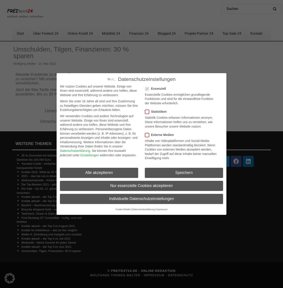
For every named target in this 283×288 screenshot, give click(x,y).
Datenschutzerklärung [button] (143, 209)
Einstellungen (89, 155)
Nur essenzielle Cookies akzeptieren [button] (141, 185)
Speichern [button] (184, 172)
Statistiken (157, 112)
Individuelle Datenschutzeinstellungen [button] (141, 198)
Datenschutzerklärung (75, 151)
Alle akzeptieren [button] (99, 172)
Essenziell (157, 89)
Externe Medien (161, 135)
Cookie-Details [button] (122, 209)
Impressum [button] (162, 209)
